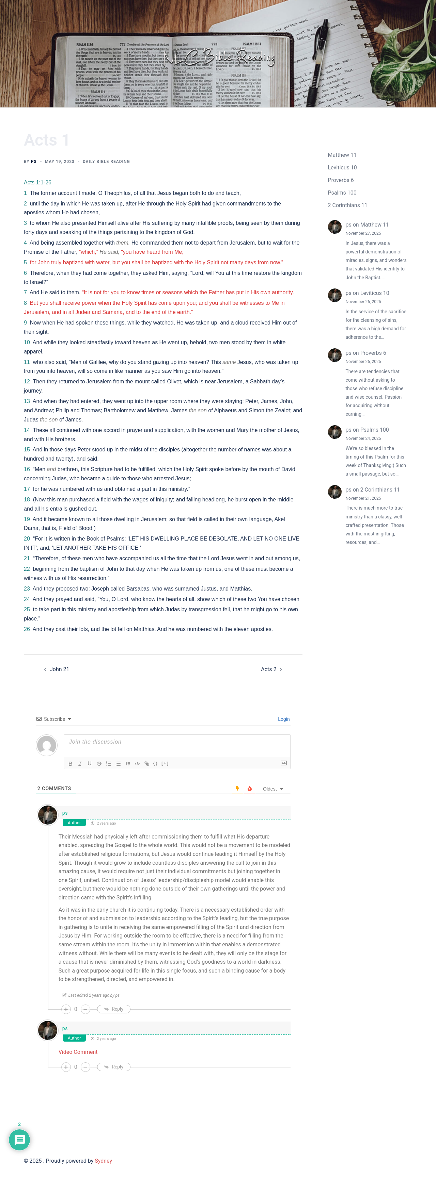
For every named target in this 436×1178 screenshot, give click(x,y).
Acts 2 (268, 669)
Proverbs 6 (341, 180)
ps (34, 161)
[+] (165, 763)
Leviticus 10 (342, 167)
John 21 (59, 669)
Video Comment (78, 1052)
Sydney (103, 1161)
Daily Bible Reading (106, 161)
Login (283, 719)
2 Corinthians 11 (348, 205)
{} (155, 763)
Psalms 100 (342, 192)
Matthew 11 (342, 155)
